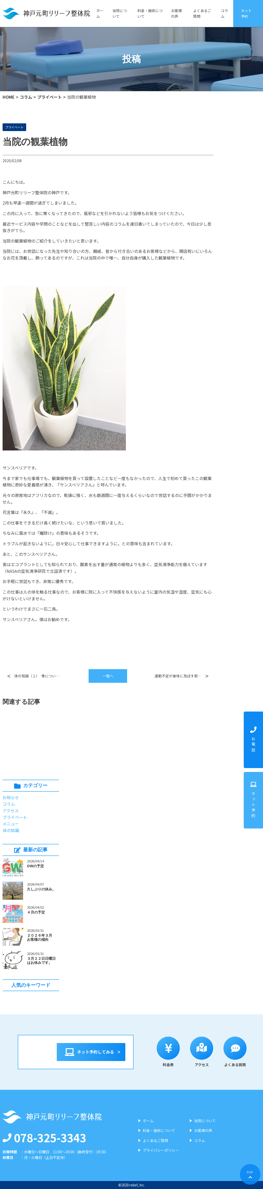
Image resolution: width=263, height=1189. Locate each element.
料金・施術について (150, 13)
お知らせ (11, 797)
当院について (119, 13)
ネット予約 (246, 13)
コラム (224, 13)
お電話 (253, 739)
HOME (9, 97)
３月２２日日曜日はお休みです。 (41, 960)
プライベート (49, 97)
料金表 (173, 1052)
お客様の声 (176, 13)
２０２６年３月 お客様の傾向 (41, 937)
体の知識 (11, 830)
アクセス (11, 810)
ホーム (100, 13)
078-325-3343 (44, 1137)
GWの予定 (35, 866)
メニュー (11, 824)
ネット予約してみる (91, 1052)
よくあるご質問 (202, 13)
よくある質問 (240, 1052)
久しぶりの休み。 (41, 889)
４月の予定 (36, 912)
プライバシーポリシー (161, 1150)
